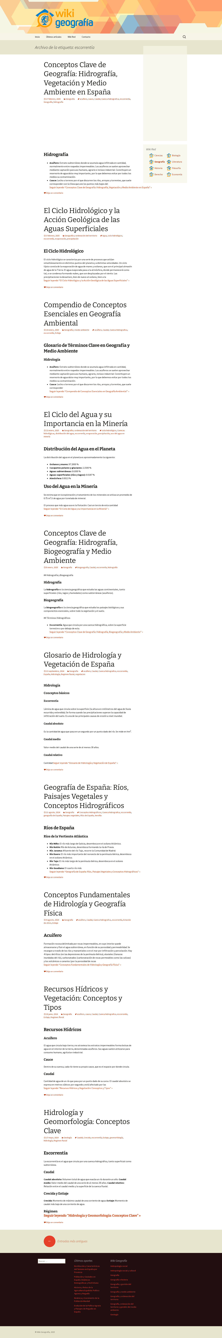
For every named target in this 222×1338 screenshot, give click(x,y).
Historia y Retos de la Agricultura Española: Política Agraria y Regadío (86, 1290)
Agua (104, 235)
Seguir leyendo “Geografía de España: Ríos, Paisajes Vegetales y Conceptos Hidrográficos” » (95, 871)
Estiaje (58, 333)
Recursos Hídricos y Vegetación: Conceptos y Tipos (83, 998)
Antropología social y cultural (123, 1270)
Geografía (70, 99)
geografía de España (53, 815)
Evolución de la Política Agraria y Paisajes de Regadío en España (87, 1308)
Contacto (86, 36)
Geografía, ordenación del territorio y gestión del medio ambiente (123, 1307)
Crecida (87, 1137)
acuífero (83, 99)
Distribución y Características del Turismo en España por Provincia (87, 1269)
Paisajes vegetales (71, 815)
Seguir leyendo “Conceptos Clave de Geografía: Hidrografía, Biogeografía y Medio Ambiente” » (96, 631)
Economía (174, 174)
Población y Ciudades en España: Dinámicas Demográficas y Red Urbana (86, 1279)
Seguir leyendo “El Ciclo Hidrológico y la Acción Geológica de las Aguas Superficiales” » (86, 280)
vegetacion (80, 674)
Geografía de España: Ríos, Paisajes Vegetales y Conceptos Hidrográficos (86, 796)
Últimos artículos (53, 36)
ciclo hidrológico (115, 235)
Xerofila (98, 815)
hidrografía (58, 102)
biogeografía (83, 567)
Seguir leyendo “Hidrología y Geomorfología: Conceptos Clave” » (92, 1215)
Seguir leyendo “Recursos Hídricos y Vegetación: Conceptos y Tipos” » (78, 1088)
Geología (68, 1137)
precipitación (73, 238)
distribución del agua (65, 433)
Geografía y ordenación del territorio (81, 235)
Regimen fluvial (67, 674)
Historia (155, 168)
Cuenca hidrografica (110, 99)
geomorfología (116, 1137)
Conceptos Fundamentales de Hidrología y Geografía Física (87, 904)
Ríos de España (87, 815)
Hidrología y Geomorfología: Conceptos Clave (87, 1121)
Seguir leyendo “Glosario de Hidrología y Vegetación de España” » (85, 762)
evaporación (60, 238)
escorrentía (125, 99)
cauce (90, 99)
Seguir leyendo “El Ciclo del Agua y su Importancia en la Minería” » (76, 508)
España (47, 674)
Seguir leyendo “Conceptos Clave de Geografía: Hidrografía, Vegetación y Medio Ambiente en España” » (101, 187)
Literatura (174, 161)
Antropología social (118, 1266)
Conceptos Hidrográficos (90, 812)
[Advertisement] (106, 129)
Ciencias (156, 155)
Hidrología (55, 674)
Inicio (37, 36)
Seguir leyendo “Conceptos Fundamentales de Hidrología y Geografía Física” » (82, 964)
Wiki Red (71, 36)
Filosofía (174, 168)
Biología (173, 155)
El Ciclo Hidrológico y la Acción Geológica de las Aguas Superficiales (82, 219)
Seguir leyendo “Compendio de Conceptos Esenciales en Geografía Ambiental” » (89, 391)
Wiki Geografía (43, 1332)
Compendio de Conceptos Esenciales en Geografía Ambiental (85, 314)
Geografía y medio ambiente (76, 330)
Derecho (156, 174)
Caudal (97, 99)
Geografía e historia (119, 1279)
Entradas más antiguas (65, 1241)
